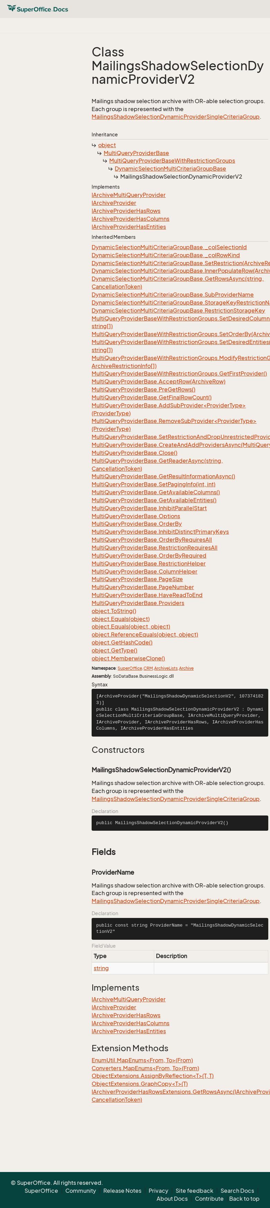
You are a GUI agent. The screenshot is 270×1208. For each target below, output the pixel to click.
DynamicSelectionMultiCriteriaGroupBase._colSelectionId (169, 247)
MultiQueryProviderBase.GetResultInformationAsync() (163, 476)
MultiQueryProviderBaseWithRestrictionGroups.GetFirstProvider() (179, 373)
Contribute (209, 1198)
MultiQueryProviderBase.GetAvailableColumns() (156, 492)
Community (80, 1190)
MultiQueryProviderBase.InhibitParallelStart (149, 508)
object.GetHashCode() (122, 642)
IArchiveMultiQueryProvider (129, 194)
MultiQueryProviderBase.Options (136, 516)
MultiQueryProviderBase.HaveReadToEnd (147, 595)
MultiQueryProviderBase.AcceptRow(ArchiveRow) (158, 381)
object (107, 145)
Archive (186, 668)
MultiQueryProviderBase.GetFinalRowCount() (152, 397)
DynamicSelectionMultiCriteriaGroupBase (170, 168)
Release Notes (122, 1190)
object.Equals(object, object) (131, 626)
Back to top (244, 1198)
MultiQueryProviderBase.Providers (138, 603)
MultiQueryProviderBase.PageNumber (143, 587)
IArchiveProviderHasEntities (129, 226)
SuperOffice (130, 668)
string (101, 968)
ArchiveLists (166, 668)
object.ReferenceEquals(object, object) (145, 634)
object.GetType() (114, 650)
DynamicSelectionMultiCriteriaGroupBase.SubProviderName (173, 294)
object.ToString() (114, 610)
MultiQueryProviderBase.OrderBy (137, 523)
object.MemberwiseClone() (128, 658)
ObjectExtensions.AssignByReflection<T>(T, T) (153, 1075)
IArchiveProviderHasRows (126, 210)
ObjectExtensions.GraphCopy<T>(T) (140, 1083)
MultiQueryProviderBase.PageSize (137, 579)
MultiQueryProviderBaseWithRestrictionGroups (172, 160)
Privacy (158, 1190)
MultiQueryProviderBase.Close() (134, 452)
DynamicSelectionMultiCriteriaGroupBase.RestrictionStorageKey (178, 310)
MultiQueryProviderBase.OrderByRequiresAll (152, 539)
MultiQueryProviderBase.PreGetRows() (143, 389)
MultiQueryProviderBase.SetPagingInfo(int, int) (153, 484)
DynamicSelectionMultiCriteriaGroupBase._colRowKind (166, 255)
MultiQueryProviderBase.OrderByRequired (149, 555)
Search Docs (237, 1190)
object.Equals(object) (121, 618)
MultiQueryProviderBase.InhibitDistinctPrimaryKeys (160, 531)
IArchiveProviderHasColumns (130, 218)
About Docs (172, 1198)
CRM (148, 668)
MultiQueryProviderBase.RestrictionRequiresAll (154, 547)
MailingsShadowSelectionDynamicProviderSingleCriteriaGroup (176, 116)
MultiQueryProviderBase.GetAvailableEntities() (154, 500)
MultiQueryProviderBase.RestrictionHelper (149, 563)
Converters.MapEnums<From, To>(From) (145, 1068)
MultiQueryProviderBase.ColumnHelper (144, 571)
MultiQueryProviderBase (136, 153)
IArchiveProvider (114, 202)
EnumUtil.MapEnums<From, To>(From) (142, 1060)
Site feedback (194, 1190)
